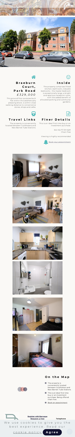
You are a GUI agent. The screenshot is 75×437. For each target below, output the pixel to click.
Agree (52, 432)
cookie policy (27, 432)
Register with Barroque (37, 416)
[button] (37, 170)
